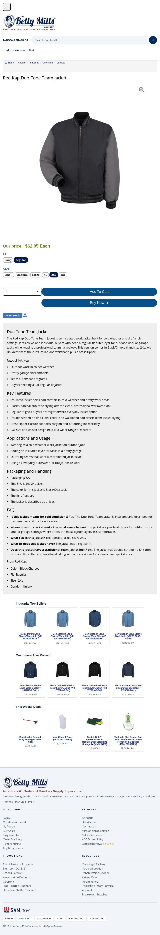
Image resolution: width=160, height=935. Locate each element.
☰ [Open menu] (6, 7)
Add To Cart (99, 292)
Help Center (89, 822)
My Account (19, 50)
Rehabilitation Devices (95, 872)
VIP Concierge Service (95, 830)
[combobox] (22, 292)
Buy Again (9, 830)
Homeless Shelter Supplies (19, 890)
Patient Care (89, 877)
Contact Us (89, 826)
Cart (31, 50)
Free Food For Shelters (17, 885)
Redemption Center (15, 877)
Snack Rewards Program (18, 864)
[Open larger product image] (80, 160)
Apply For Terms (13, 848)
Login (6, 817)
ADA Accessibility (92, 839)
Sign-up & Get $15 (14, 868)
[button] (8, 160)
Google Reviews (98, 843)
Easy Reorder (11, 835)
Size (6, 268)
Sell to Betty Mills (92, 835)
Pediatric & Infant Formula (98, 885)
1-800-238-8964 (15, 40)
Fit (5, 254)
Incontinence (90, 881)
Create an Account (14, 822)
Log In (6, 50)
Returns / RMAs (12, 843)
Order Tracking (12, 839)
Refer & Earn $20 (13, 872)
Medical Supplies (92, 868)
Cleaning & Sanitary (94, 864)
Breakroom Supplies (94, 894)
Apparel (87, 890)
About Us (87, 817)
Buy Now (99, 303)
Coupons (9, 881)
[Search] (153, 40)
